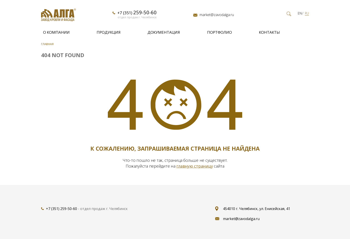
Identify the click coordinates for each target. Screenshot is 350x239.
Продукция (109, 32)
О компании (56, 32)
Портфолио (219, 32)
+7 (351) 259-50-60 (61, 208)
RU (307, 13)
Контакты (269, 32)
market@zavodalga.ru (217, 14)
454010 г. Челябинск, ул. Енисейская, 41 (256, 208)
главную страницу (194, 166)
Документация (164, 32)
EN (300, 13)
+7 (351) (137, 12)
